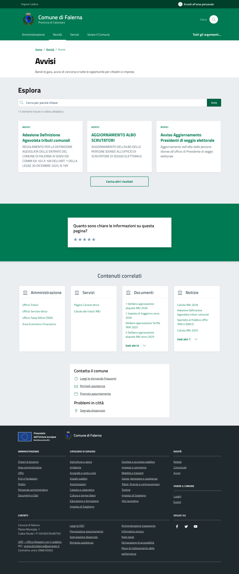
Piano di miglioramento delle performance (138, 551)
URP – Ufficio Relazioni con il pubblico (40, 542)
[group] (42, 321)
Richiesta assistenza (81, 542)
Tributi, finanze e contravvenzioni (141, 484)
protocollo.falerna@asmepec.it (42, 546)
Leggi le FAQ (77, 526)
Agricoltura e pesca (81, 462)
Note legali (128, 537)
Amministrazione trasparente (138, 526)
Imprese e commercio (134, 467)
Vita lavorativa (130, 501)
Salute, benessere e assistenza (139, 478)
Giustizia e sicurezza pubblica (138, 462)
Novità (57, 34)
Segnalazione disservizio (84, 537)
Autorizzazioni (78, 484)
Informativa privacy (133, 531)
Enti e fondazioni (27, 478)
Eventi (177, 502)
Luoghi (177, 496)
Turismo (126, 490)
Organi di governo (28, 462)
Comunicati (180, 467)
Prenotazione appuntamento (86, 531)
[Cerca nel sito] (213, 19)
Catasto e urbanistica (82, 490)
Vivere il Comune (98, 34)
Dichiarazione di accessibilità (138, 542)
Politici (22, 484)
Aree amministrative (30, 467)
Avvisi (177, 473)
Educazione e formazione (84, 501)
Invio (214, 103)
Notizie (178, 462)
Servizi (74, 34)
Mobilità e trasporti (133, 473)
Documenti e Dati (28, 495)
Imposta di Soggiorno (82, 506)
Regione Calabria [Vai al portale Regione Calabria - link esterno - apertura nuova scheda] (29, 4)
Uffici (21, 473)
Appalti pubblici (78, 478)
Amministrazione (33, 34)
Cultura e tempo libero (83, 495)
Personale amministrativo (33, 490)
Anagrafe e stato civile (83, 473)
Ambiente (75, 467)
